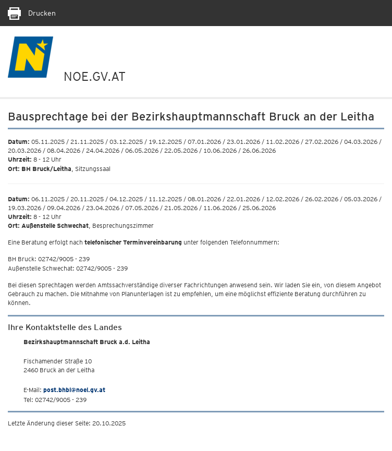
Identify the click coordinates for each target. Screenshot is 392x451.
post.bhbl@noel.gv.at (74, 390)
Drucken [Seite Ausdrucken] (32, 13)
